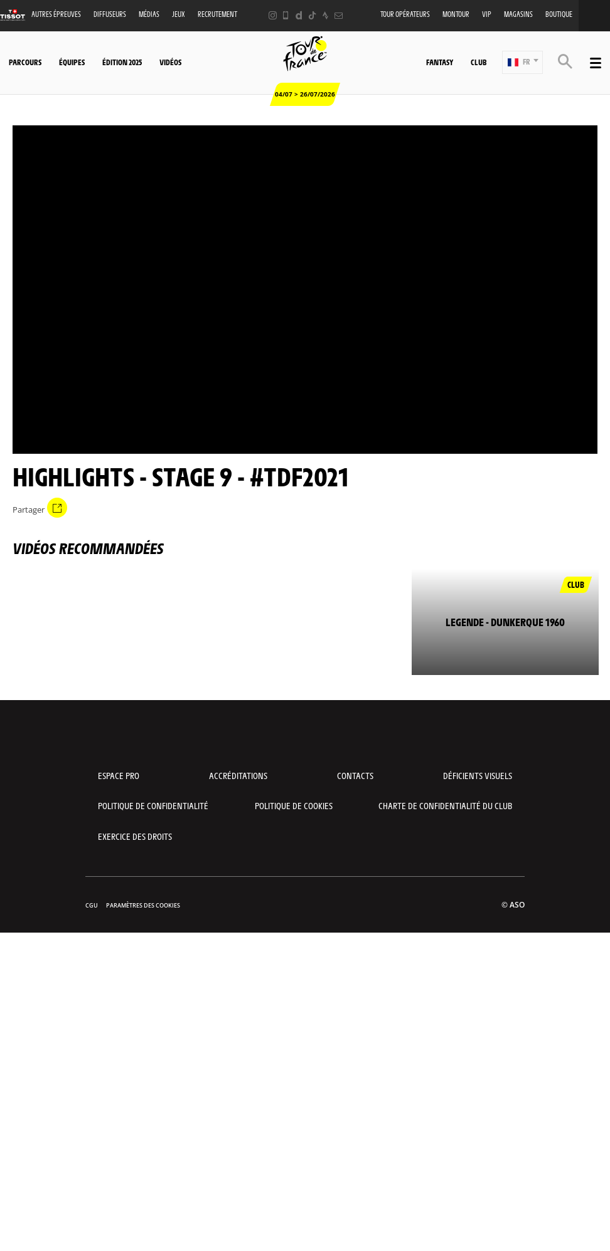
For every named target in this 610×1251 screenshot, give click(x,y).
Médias (149, 14)
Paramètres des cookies (143, 905)
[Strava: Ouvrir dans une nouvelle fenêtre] (325, 15)
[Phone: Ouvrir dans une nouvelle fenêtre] (285, 15)
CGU (91, 905)
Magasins (518, 14)
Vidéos (170, 62)
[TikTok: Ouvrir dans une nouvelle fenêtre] (312, 15)
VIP (486, 14)
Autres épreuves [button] (56, 14)
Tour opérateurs (405, 14)
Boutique (558, 14)
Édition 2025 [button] (122, 62)
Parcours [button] (25, 62)
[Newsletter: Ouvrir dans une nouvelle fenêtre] (338, 15)
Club (478, 62)
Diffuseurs (110, 14)
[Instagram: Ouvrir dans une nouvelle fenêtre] (272, 15)
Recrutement (217, 14)
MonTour (455, 14)
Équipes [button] (72, 62)
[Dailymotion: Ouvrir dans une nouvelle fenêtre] (299, 15)
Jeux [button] (178, 14)
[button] (522, 62)
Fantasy (439, 62)
